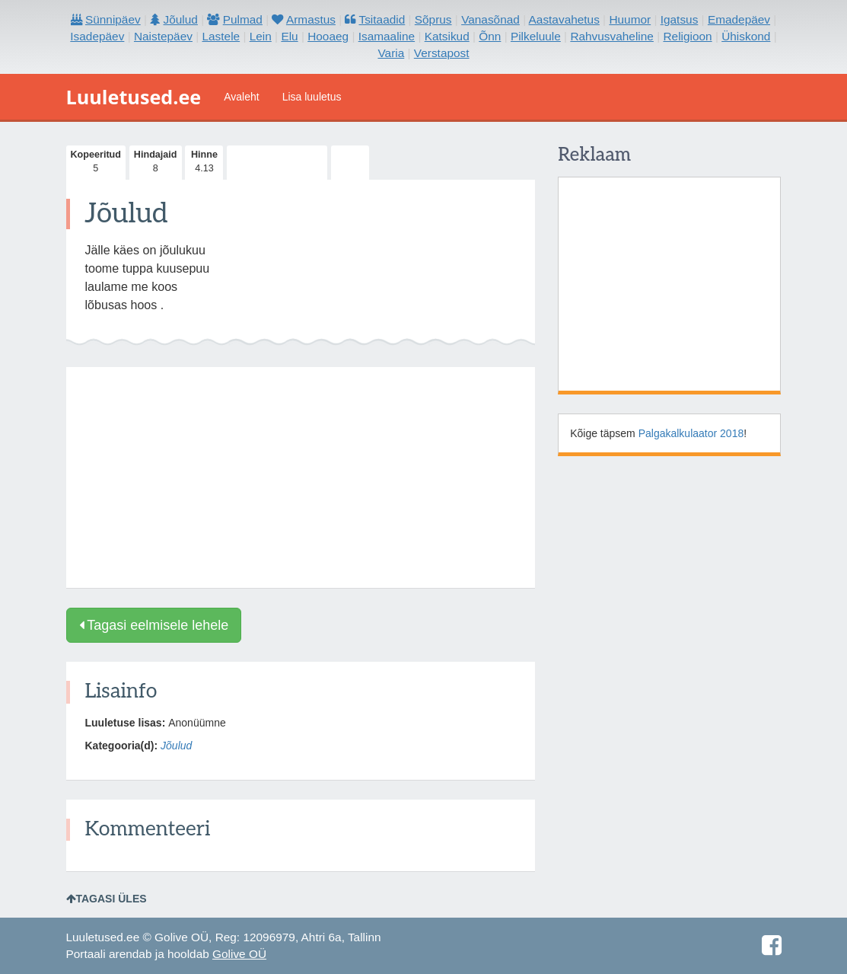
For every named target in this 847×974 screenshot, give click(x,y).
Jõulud (176, 745)
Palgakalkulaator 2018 (691, 433)
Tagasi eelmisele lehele (154, 625)
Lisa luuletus (312, 97)
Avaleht (241, 97)
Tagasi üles (106, 899)
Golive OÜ (239, 953)
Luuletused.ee (134, 97)
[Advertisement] (301, 477)
